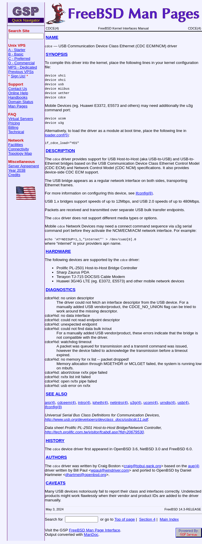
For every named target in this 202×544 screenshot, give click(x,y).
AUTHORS (56, 458)
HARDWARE (58, 252)
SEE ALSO (56, 394)
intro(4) (84, 403)
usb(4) (183, 403)
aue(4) (193, 467)
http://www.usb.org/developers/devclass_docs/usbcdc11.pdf (96, 420)
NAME (52, 37)
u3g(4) (135, 403)
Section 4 (147, 520)
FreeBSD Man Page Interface (94, 531)
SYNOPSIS (57, 54)
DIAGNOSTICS (61, 290)
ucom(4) (150, 403)
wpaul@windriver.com (110, 471)
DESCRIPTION (60, 151)
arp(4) (50, 403)
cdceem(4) (66, 403)
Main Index (169, 520)
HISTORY (55, 441)
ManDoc (91, 535)
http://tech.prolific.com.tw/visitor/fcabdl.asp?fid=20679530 (94, 433)
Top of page (124, 520)
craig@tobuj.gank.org (142, 467)
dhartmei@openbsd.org (85, 475)
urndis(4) (167, 403)
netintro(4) (119, 403)
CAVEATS (56, 484)
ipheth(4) (100, 403)
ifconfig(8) (144, 194)
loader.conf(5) (57, 135)
